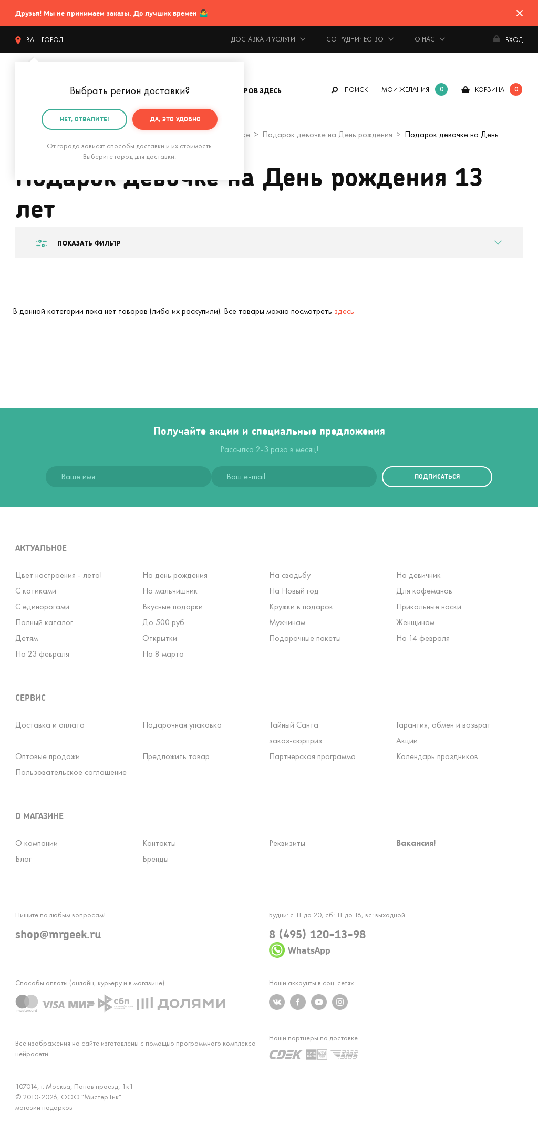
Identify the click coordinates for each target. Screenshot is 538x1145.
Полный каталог (44, 622)
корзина (489, 89)
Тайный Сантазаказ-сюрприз (295, 732)
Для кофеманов (424, 590)
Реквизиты (287, 842)
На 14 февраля (423, 637)
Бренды (155, 858)
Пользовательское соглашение (71, 772)
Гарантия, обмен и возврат (443, 724)
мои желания (405, 89)
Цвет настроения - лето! (58, 574)
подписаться (437, 477)
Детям (26, 637)
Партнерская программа (312, 756)
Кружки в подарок (301, 606)
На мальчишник (170, 590)
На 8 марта (163, 653)
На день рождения (175, 574)
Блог (23, 858)
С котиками (35, 590)
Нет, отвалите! (84, 118)
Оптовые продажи (47, 756)
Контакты (159, 842)
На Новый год (294, 590)
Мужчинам (287, 622)
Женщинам (415, 622)
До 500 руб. (164, 622)
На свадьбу (290, 574)
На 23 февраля (42, 653)
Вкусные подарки (172, 606)
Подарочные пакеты (305, 637)
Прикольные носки (428, 606)
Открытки (159, 637)
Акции (407, 740)
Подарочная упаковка (182, 724)
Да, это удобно (175, 118)
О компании (36, 842)
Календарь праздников (437, 756)
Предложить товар (176, 756)
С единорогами (42, 606)
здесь (344, 310)
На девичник (418, 574)
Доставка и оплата (50, 724)
